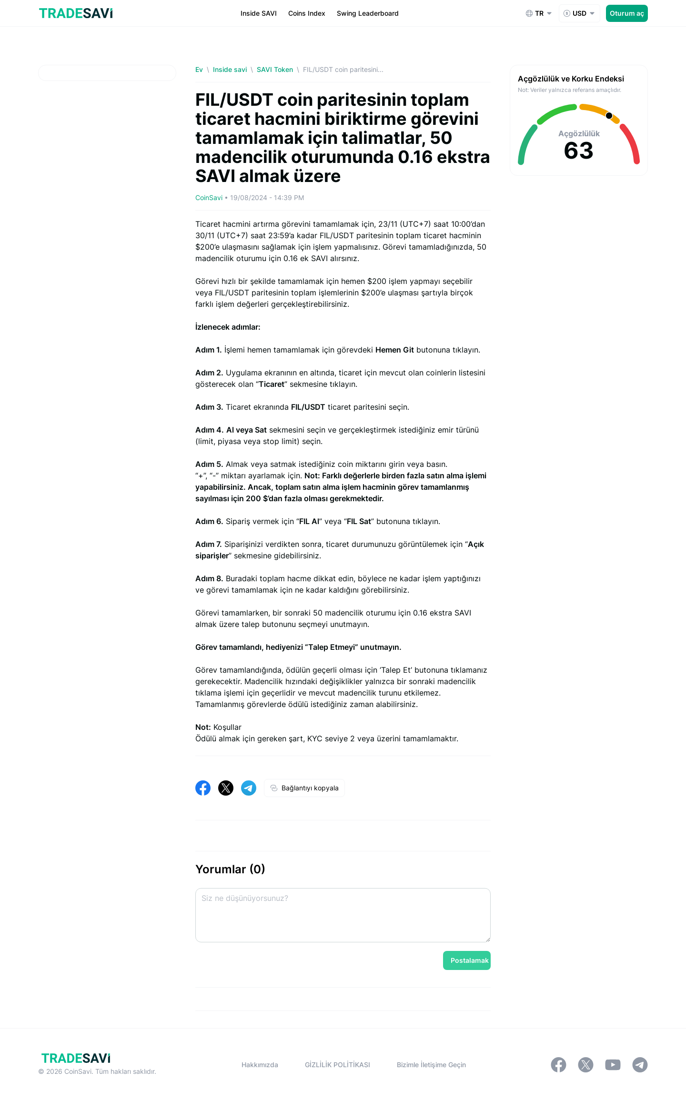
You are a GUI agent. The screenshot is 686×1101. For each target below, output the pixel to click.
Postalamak (470, 960)
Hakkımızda (260, 1065)
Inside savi (230, 69)
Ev (199, 69)
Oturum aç (627, 13)
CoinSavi (208, 197)
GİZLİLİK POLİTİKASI (337, 1065)
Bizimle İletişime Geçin (431, 1065)
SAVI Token (275, 69)
